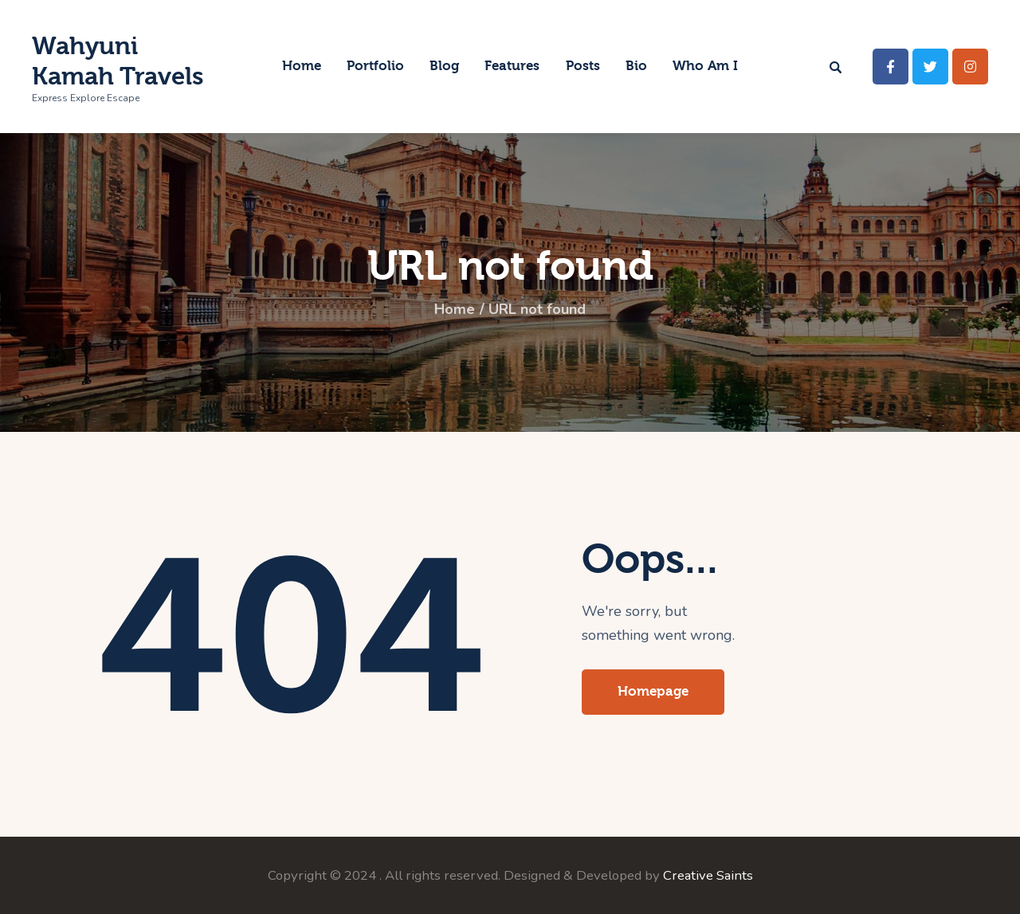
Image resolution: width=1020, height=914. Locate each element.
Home (454, 310)
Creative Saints (708, 875)
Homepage (653, 691)
